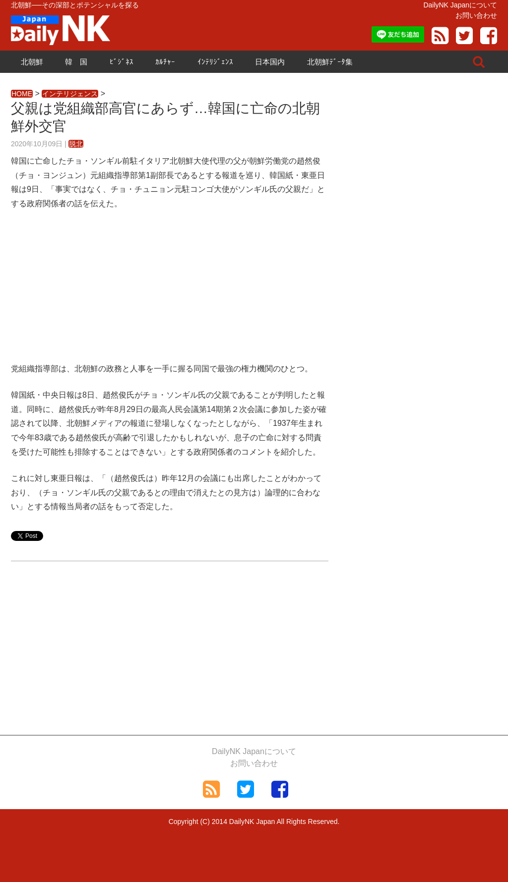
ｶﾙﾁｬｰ (165, 62)
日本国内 (270, 62)
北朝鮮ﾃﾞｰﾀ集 (330, 62)
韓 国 (76, 62)
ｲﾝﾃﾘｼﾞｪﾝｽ (215, 62)
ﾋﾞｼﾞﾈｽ (121, 62)
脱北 (76, 144)
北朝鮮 (32, 62)
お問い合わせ (476, 15)
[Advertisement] (169, 292)
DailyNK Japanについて (460, 5)
